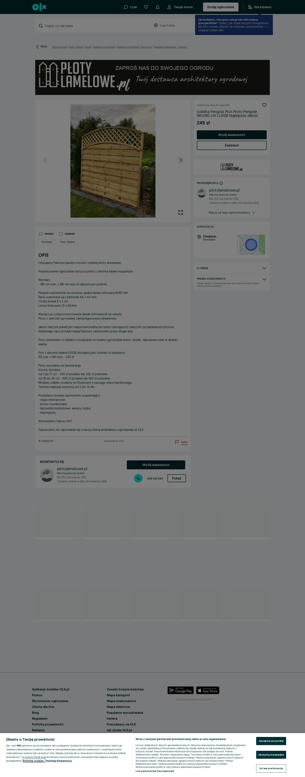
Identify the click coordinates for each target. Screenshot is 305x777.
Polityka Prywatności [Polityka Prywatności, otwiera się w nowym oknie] (59, 760)
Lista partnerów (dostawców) (155, 771)
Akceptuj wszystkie (271, 740)
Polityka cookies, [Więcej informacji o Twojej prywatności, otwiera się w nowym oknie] (34, 760)
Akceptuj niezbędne (271, 754)
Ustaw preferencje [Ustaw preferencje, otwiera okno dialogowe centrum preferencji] (271, 768)
